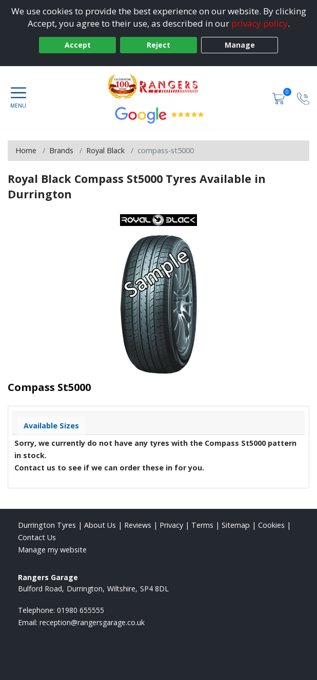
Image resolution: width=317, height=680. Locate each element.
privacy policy (259, 23)
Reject (158, 45)
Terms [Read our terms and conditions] (202, 525)
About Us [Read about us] (100, 525)
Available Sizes (51, 425)
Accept (78, 45)
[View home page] (158, 86)
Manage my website (52, 549)
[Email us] (92, 622)
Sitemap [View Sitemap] (236, 525)
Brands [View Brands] (61, 150)
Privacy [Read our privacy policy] (171, 525)
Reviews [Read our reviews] (137, 525)
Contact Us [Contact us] (37, 537)
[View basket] (279, 97)
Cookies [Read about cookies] (271, 525)
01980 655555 (80, 610)
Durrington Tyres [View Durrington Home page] (47, 525)
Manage (240, 45)
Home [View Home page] (25, 150)
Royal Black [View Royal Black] (105, 150)
